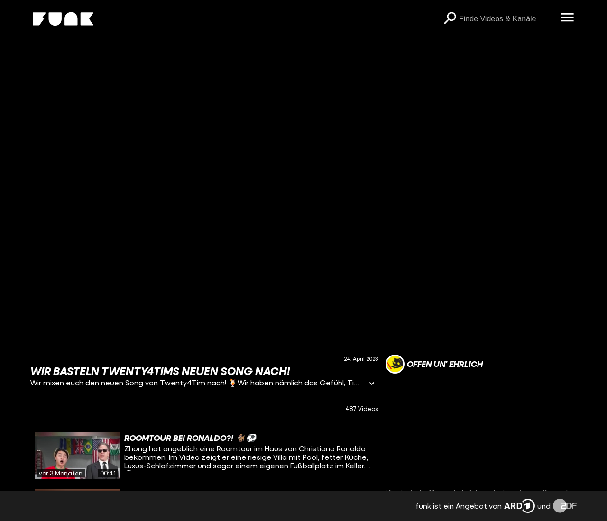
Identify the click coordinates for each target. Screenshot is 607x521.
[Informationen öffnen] (372, 384)
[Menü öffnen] (567, 18)
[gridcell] (204, 455)
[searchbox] (506, 19)
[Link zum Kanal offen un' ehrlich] (434, 364)
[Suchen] (449, 19)
